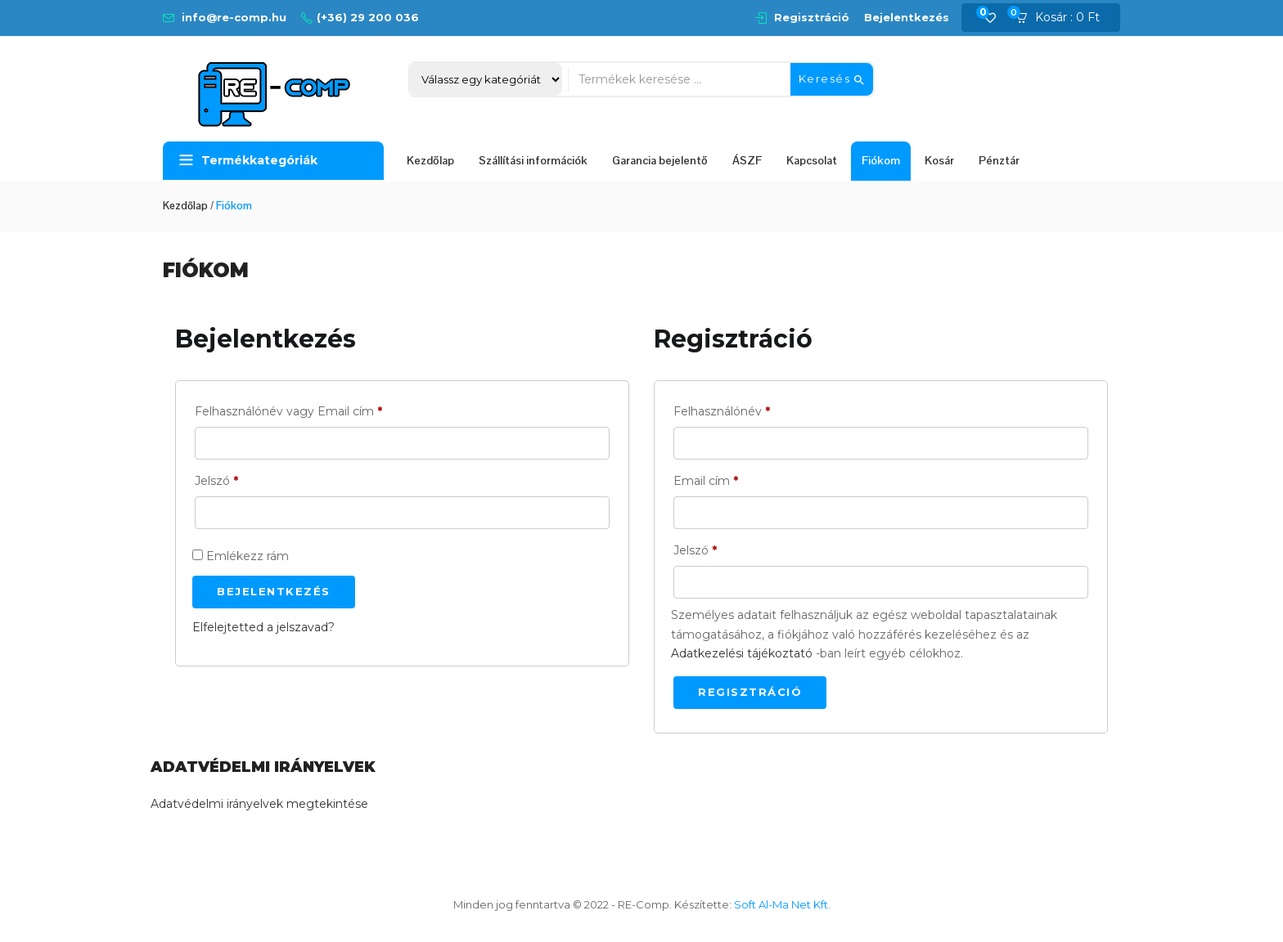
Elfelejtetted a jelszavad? (263, 627)
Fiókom (881, 160)
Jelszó (216, 480)
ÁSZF (747, 160)
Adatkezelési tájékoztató (742, 653)
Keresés (832, 79)
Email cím (705, 480)
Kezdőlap (430, 160)
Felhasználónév (721, 411)
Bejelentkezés (906, 17)
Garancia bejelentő (660, 160)
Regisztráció (811, 17)
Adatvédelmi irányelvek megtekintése (259, 803)
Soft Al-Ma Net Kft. (782, 904)
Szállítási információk (533, 160)
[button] (1063, 18)
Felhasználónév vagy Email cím (288, 411)
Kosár (939, 160)
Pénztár (999, 160)
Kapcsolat (811, 160)
